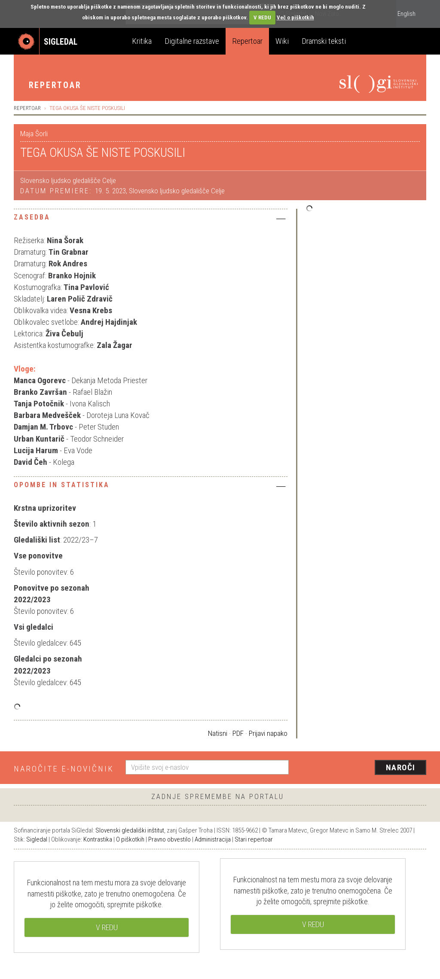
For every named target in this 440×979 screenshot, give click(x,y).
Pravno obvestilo (169, 839)
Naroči (401, 767)
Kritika (142, 41)
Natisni (217, 733)
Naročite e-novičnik (64, 769)
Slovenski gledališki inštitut (129, 830)
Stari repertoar (254, 839)
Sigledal (36, 839)
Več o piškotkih (295, 17)
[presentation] (362, 768)
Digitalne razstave (192, 41)
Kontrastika (97, 839)
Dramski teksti (324, 41)
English (406, 14)
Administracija (213, 839)
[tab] (150, 219)
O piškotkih (130, 839)
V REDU (262, 17)
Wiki (282, 41)
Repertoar (247, 41)
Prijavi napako (268, 733)
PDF (238, 733)
